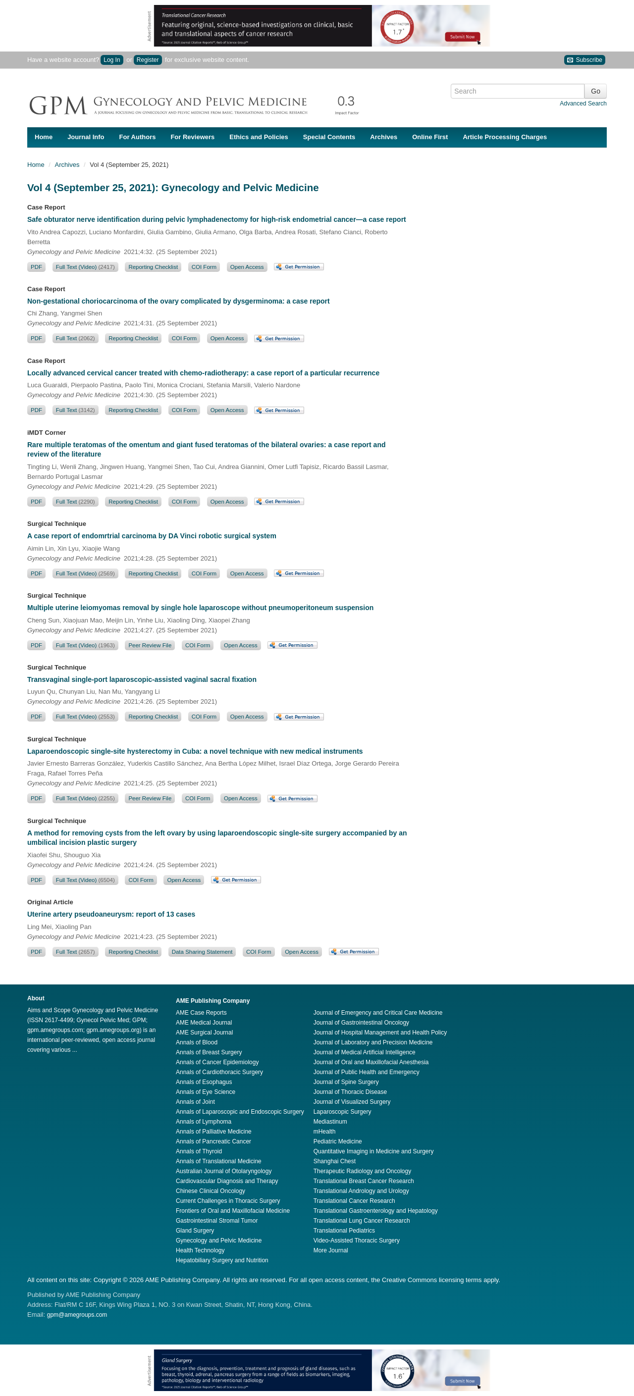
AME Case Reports (201, 1012)
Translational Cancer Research (354, 1200)
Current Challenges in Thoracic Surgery (228, 1200)
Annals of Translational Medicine (219, 1161)
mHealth (325, 1131)
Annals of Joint (195, 1101)
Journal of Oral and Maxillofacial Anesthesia (371, 1062)
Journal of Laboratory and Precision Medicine (373, 1042)
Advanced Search (583, 103)
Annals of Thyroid (199, 1151)
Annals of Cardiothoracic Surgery (219, 1072)
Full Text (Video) (85, 267)
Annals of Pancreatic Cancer (213, 1141)
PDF (36, 267)
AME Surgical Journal (204, 1032)
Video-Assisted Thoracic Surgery (357, 1240)
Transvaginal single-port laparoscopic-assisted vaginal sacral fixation (142, 679)
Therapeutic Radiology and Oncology (362, 1171)
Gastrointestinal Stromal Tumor (217, 1220)
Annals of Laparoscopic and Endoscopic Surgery (240, 1111)
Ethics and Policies (258, 137)
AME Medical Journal (204, 1022)
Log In (112, 59)
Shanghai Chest (335, 1161)
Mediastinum (330, 1121)
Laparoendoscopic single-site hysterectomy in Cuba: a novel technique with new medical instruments (195, 751)
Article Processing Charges (505, 137)
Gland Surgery (195, 1230)
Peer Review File (149, 645)
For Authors (137, 137)
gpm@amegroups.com (77, 1314)
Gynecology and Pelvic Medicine (219, 1240)
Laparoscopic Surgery (342, 1111)
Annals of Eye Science (205, 1091)
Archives (383, 137)
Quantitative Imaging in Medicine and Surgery (374, 1151)
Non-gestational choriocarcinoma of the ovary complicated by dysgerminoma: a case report (178, 301)
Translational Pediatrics (344, 1230)
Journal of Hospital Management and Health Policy (380, 1032)
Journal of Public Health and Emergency (367, 1072)
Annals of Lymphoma (203, 1121)
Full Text (75, 338)
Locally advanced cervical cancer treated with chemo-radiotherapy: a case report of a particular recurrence (203, 373)
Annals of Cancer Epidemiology (217, 1062)
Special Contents (329, 137)
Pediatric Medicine (338, 1141)
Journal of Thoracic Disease (350, 1091)
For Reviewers (192, 137)
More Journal (331, 1250)
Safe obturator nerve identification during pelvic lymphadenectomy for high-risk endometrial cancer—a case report (216, 219)
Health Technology (200, 1250)
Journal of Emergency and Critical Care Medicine (378, 1012)
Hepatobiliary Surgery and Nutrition (222, 1260)
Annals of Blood (196, 1042)
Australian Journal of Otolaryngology (223, 1171)
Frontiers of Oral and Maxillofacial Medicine (233, 1210)
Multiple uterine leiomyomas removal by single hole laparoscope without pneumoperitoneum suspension (200, 608)
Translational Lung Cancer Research (362, 1220)
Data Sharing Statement (202, 952)
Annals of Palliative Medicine (214, 1131)
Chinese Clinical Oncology (210, 1191)
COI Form (204, 267)
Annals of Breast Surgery (209, 1052)
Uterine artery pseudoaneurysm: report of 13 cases (111, 914)
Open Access (247, 267)
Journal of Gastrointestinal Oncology (361, 1022)
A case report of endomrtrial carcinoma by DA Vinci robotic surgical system (151, 536)
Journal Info (85, 137)
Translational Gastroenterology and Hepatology (376, 1210)
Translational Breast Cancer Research (364, 1181)
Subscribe (584, 60)
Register (148, 59)
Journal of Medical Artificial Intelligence (365, 1052)
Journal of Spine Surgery (346, 1082)
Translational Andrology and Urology (361, 1191)
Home (44, 137)
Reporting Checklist (153, 267)
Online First (430, 137)
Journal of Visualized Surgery (352, 1101)
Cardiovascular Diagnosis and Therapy (227, 1181)
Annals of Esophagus (204, 1082)
